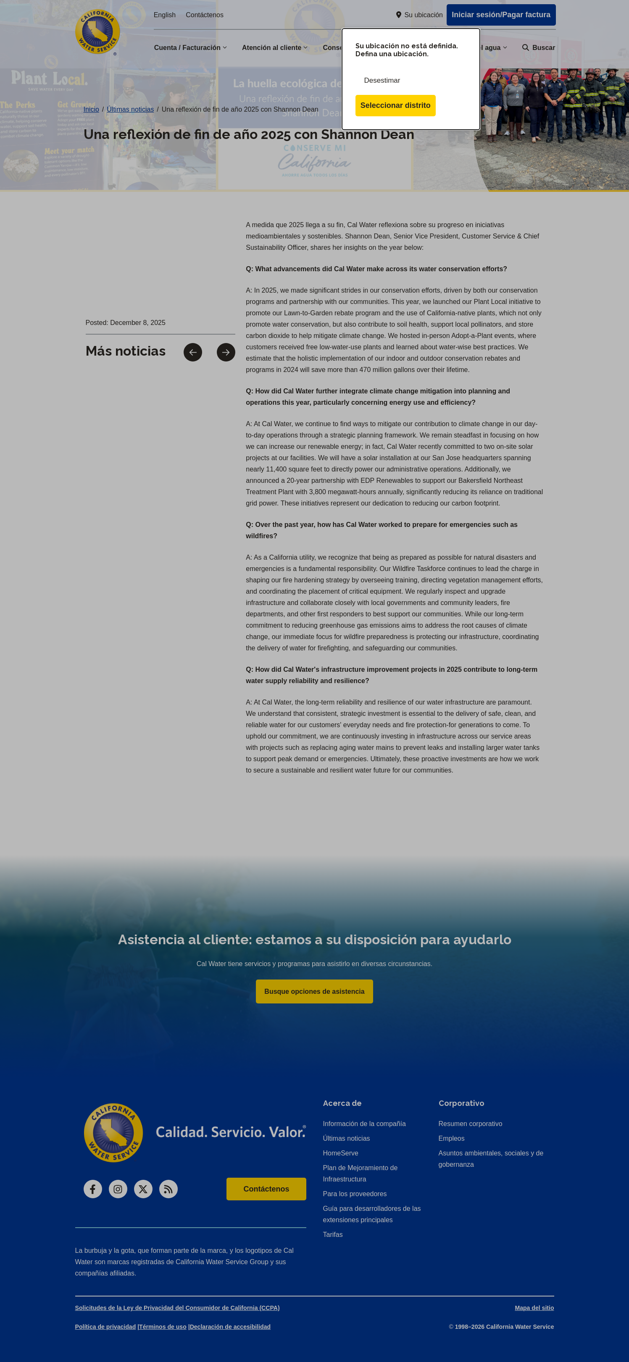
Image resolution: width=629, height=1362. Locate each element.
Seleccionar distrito (396, 105)
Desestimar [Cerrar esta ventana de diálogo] (382, 80)
